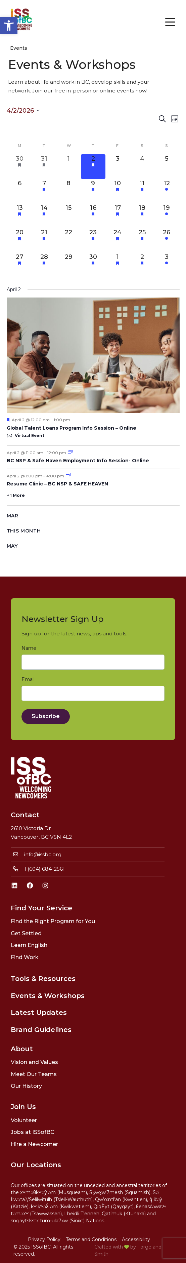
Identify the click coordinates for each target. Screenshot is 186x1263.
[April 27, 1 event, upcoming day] (19, 264)
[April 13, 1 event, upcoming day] (19, 215)
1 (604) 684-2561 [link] (44, 869)
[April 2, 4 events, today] (93, 166)
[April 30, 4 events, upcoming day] (93, 264)
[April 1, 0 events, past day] (68, 166)
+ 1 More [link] (16, 495)
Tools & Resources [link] (43, 979)
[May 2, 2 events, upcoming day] (142, 264)
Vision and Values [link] (34, 1062)
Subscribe (46, 716)
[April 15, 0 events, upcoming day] (68, 215)
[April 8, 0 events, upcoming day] (68, 191)
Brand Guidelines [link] (41, 1030)
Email (29, 679)
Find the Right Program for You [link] (53, 921)
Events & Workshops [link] (48, 996)
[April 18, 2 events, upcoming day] (142, 215)
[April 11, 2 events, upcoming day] (142, 191)
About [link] (22, 1049)
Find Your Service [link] (41, 908)
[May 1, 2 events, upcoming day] (117, 264)
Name (30, 648)
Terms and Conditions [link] (91, 1239)
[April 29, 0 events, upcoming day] (68, 264)
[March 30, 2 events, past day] (19, 166)
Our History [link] (26, 1086)
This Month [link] (24, 531)
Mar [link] (12, 516)
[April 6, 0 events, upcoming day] (19, 191)
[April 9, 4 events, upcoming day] (93, 191)
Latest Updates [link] (39, 1013)
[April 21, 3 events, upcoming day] (44, 240)
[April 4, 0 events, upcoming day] (142, 166)
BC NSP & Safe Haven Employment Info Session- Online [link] (78, 461)
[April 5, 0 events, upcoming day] (166, 166)
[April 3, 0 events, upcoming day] (117, 166)
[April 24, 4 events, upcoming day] (117, 240)
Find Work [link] (25, 957)
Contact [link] (25, 815)
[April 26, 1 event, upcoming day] (166, 240)
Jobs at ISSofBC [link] (32, 1132)
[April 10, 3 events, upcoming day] (117, 191)
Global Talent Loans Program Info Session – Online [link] (71, 428)
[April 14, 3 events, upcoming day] (44, 215)
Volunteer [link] (24, 1120)
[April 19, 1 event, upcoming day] (166, 215)
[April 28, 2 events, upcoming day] (44, 264)
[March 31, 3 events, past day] (44, 166)
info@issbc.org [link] (42, 854)
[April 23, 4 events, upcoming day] (93, 240)
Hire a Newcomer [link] (34, 1144)
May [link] (12, 546)
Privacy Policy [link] (44, 1239)
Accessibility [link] (136, 1239)
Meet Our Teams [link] (34, 1074)
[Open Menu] (170, 22)
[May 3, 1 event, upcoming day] (166, 264)
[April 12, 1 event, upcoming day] (166, 191)
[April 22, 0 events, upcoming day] (68, 240)
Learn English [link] (29, 945)
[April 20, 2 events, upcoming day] (19, 240)
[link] (8, 25)
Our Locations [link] (36, 1165)
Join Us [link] (23, 1107)
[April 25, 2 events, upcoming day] (142, 240)
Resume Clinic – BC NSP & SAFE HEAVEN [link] (57, 484)
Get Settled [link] (26, 933)
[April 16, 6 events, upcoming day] (93, 215)
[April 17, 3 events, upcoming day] (117, 215)
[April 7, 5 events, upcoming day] (44, 191)
